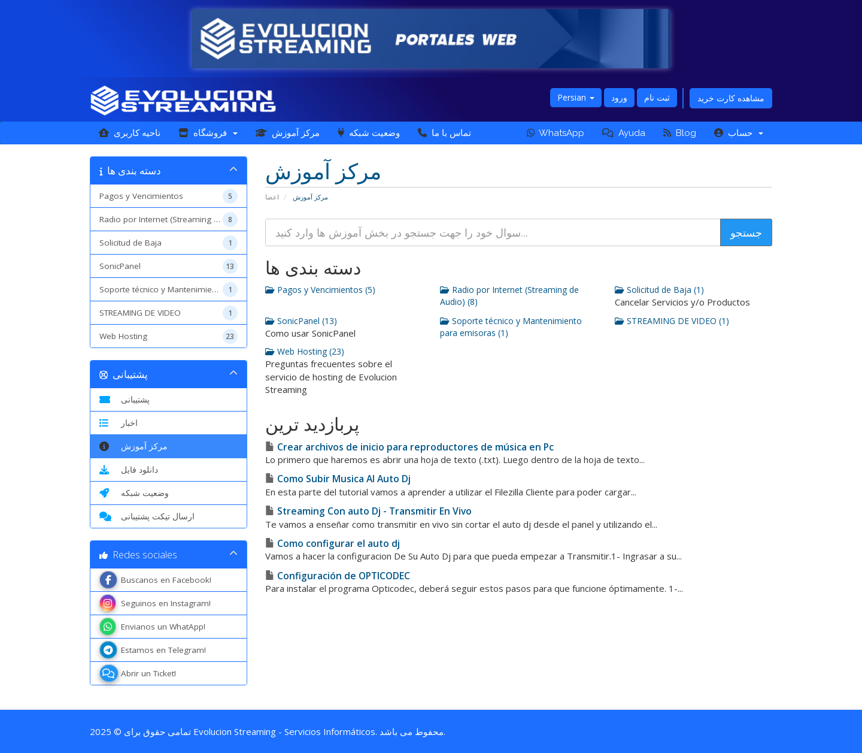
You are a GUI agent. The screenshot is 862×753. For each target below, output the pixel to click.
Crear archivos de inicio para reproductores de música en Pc (409, 446)
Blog (679, 133)
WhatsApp (555, 133)
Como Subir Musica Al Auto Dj (338, 478)
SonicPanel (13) (301, 320)
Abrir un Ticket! (137, 673)
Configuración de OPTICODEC (337, 575)
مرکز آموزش (288, 133)
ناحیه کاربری (129, 133)
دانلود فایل (128, 469)
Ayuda (623, 133)
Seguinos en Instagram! (155, 603)
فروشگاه (208, 133)
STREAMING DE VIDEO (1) (672, 320)
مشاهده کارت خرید (730, 98)
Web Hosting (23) (304, 351)
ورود (619, 97)
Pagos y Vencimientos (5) (320, 289)
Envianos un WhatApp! (152, 626)
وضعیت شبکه (369, 133)
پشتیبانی (124, 399)
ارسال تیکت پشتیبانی (147, 516)
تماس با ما (444, 133)
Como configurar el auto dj (332, 543)
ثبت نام (657, 97)
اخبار (118, 423)
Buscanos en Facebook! (155, 580)
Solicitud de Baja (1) (659, 289)
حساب (738, 133)
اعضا (272, 196)
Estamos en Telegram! (152, 650)
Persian (575, 97)
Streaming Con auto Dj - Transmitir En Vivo (368, 511)
